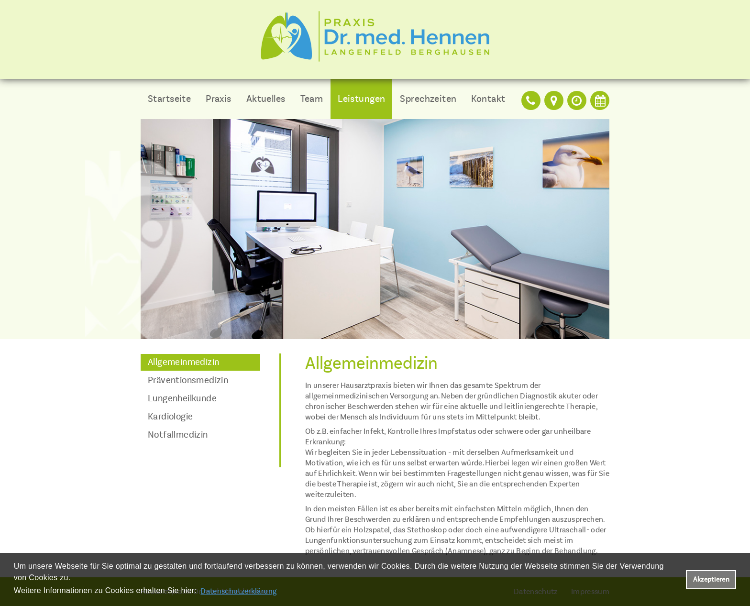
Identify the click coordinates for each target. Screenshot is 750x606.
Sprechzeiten (428, 99)
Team (311, 99)
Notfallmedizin (178, 435)
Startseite (169, 99)
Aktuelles (266, 99)
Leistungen (361, 99)
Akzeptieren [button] (711, 579)
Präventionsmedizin (188, 380)
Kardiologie (170, 416)
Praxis (219, 99)
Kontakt (488, 99)
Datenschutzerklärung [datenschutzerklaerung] (238, 591)
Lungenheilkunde (182, 398)
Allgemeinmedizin (183, 362)
